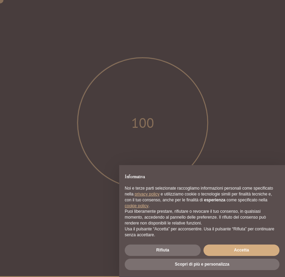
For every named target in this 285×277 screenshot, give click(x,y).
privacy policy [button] (147, 194)
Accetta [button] (241, 250)
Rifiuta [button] (162, 250)
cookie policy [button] (137, 205)
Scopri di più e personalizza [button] (202, 264)
